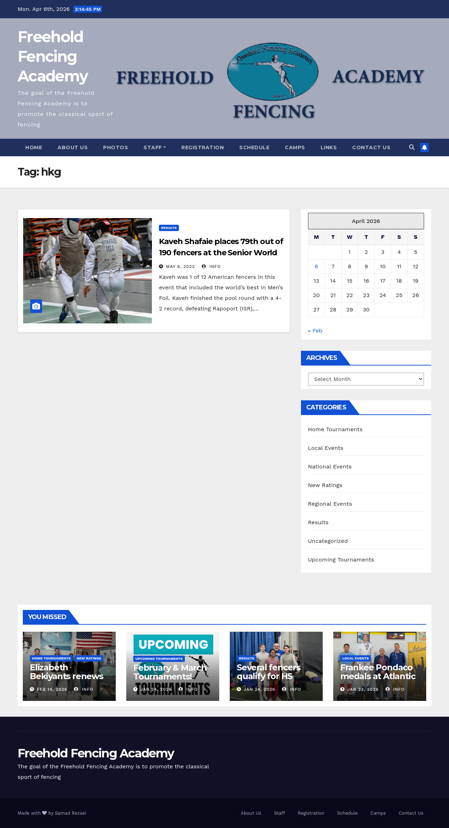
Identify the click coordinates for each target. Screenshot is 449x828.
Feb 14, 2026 (52, 689)
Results (168, 228)
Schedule (254, 147)
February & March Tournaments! (170, 672)
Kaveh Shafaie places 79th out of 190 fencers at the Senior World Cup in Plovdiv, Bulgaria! (221, 253)
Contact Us (371, 147)
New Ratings (325, 485)
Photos (115, 147)
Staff (154, 147)
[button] (412, 147)
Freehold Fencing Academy (53, 56)
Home (33, 147)
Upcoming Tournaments (341, 559)
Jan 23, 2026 (363, 689)
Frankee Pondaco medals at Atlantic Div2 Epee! (377, 676)
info (211, 266)
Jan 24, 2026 (156, 689)
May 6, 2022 (180, 266)
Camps (295, 147)
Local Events (325, 448)
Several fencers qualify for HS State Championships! (270, 680)
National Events (330, 466)
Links (329, 147)
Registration (202, 147)
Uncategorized (328, 541)
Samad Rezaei (70, 813)
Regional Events (330, 503)
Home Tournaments (335, 429)
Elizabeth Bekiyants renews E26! (66, 676)
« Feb (315, 330)
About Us (73, 147)
